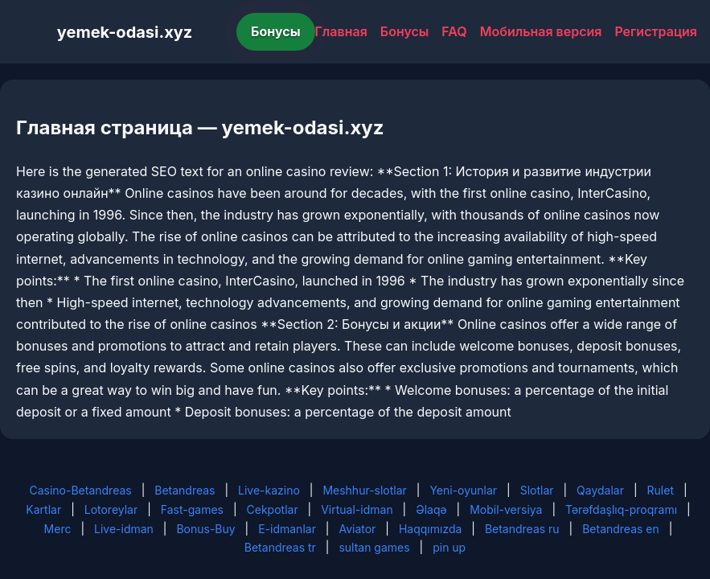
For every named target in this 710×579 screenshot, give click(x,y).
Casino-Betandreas (80, 490)
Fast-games (192, 509)
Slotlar (537, 490)
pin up (449, 547)
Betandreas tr (280, 547)
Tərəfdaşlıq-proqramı (621, 509)
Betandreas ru (522, 529)
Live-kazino (269, 490)
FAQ (453, 31)
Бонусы (276, 31)
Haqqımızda (430, 529)
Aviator (357, 529)
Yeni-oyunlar (463, 490)
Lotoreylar (111, 509)
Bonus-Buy (205, 529)
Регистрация (655, 31)
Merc (58, 529)
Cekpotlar (272, 509)
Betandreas (184, 490)
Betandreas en (620, 529)
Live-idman (124, 529)
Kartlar (43, 509)
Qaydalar (600, 490)
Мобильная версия (541, 31)
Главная (341, 31)
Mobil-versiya (506, 509)
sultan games (374, 547)
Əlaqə (431, 509)
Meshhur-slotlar (364, 490)
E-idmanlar (287, 529)
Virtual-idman (356, 509)
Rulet (660, 490)
